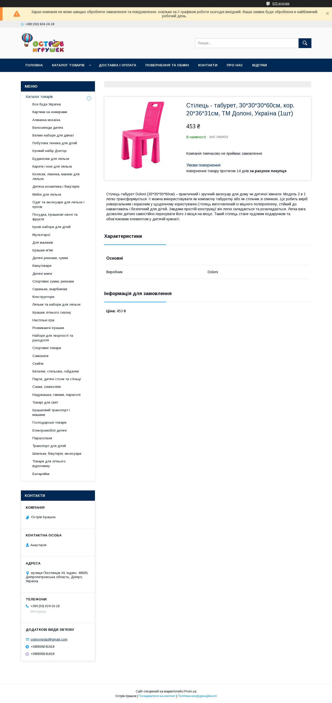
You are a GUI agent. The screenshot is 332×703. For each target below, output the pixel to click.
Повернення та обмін (167, 65)
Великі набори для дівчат (53, 135)
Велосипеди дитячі (47, 128)
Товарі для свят (45, 402)
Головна (34, 65)
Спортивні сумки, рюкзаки (53, 281)
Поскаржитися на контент (156, 696)
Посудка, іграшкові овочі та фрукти (54, 217)
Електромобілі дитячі (49, 430)
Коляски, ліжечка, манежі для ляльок (56, 176)
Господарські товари (49, 422)
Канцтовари (41, 266)
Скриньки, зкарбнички (49, 289)
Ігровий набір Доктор (49, 151)
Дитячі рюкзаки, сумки (50, 258)
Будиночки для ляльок (50, 159)
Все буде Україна (46, 104)
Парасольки (42, 438)
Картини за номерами (49, 112)
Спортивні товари (46, 348)
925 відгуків (281, 3)
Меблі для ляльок (46, 194)
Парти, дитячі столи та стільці (56, 379)
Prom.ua (190, 691)
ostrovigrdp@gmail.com (49, 639)
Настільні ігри (43, 320)
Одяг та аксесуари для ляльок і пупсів (58, 204)
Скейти (37, 364)
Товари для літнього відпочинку (49, 463)
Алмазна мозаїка (46, 120)
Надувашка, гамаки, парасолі (56, 395)
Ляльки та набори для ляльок (56, 304)
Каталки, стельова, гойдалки (55, 371)
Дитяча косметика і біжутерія (55, 186)
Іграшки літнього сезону (51, 312)
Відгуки (259, 65)
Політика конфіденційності (197, 696)
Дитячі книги (42, 274)
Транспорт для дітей (49, 446)
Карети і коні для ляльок (52, 166)
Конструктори (43, 297)
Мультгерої (41, 235)
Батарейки (40, 474)
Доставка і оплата (117, 65)
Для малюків (42, 242)
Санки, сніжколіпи (46, 387)
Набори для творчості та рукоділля (52, 338)
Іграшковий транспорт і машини (51, 412)
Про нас (235, 65)
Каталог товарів (68, 65)
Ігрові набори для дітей (51, 227)
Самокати (40, 356)
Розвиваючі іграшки (48, 328)
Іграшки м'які (42, 250)
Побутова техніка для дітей (54, 143)
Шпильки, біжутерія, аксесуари (56, 453)
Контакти (207, 65)
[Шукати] (305, 43)
